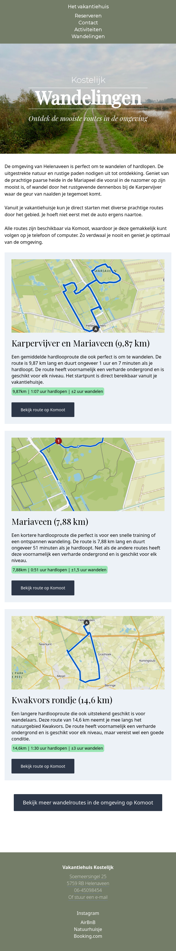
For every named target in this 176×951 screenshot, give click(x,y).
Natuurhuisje (88, 929)
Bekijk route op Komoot (43, 409)
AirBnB (88, 922)
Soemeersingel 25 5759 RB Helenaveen (88, 879)
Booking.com (88, 936)
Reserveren (88, 16)
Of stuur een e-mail (87, 897)
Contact (88, 23)
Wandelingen (88, 36)
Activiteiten (88, 29)
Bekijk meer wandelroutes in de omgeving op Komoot (88, 802)
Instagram (88, 913)
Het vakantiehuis (88, 6)
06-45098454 (88, 890)
